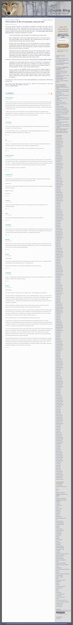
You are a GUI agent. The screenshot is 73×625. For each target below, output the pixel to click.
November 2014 (59, 290)
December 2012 (59, 325)
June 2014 (58, 297)
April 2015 (58, 282)
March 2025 (58, 155)
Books (57, 496)
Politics (57, 570)
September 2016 (59, 256)
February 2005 (59, 471)
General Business (60, 530)
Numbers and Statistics (61, 563)
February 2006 (59, 452)
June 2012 (58, 335)
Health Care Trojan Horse (61, 107)
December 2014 (59, 288)
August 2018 (58, 220)
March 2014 (58, 302)
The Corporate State (60, 594)
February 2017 (59, 248)
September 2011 (59, 349)
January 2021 (59, 180)
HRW (9, 83)
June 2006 (58, 446)
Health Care (58, 535)
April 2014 (58, 301)
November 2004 (59, 476)
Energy (57, 515)
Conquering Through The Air (62, 58)
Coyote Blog (60, 10)
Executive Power (59, 521)
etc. (57, 519)
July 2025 (58, 149)
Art (56, 491)
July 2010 (58, 370)
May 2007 (58, 429)
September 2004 (59, 479)
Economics (58, 511)
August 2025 (58, 147)
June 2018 (58, 223)
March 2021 (58, 177)
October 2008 (59, 403)
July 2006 (58, 445)
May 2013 (58, 318)
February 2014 (59, 304)
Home (6, 16)
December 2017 (59, 232)
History (57, 536)
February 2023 (59, 160)
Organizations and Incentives (62, 564)
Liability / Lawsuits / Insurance (62, 553)
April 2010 (58, 375)
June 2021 (58, 172)
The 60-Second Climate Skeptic (62, 124)
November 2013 (59, 308)
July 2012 (58, 333)
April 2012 (58, 338)
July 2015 (58, 277)
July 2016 (58, 259)
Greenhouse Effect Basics (61, 71)
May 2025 (58, 152)
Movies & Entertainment (61, 559)
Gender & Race (59, 529)
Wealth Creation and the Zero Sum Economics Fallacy (62, 129)
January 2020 (59, 194)
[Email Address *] (63, 40)
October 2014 (59, 291)
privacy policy (60, 51)
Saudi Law (26, 84)
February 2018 (59, 229)
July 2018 (58, 221)
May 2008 (58, 411)
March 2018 (58, 228)
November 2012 (59, 327)
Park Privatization (27, 16)
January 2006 (59, 454)
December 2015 (59, 270)
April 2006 (58, 449)
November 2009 (59, 383)
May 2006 (58, 448)
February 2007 (59, 434)
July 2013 (58, 314)
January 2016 (59, 268)
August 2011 (58, 350)
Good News (58, 532)
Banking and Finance (60, 492)
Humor (57, 541)
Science (58, 584)
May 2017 (58, 243)
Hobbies (58, 538)
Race (57, 578)
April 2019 (58, 208)
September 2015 (59, 274)
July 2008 (58, 407)
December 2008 (59, 400)
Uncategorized (59, 604)
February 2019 (59, 211)
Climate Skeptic (13, 16)
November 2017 (59, 234)
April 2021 (58, 175)
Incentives (58, 544)
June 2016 (58, 260)
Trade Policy (58, 595)
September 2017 (59, 237)
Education (58, 513)
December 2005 (59, 455)
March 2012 (58, 339)
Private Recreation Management (63, 573)
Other (57, 566)
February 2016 (59, 266)
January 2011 (59, 361)
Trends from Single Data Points (62, 601)
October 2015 (59, 273)
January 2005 (59, 473)
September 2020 (59, 184)
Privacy (57, 572)
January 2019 (59, 212)
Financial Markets (60, 522)
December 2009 (59, 381)
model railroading (59, 558)
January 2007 (59, 435)
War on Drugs (59, 606)
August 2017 (58, 239)
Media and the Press (60, 555)
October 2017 (59, 235)
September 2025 (59, 146)
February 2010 (59, 378)
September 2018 (59, 218)
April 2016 (58, 263)
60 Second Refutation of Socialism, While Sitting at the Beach (62, 87)
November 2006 (59, 438)
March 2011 (58, 358)
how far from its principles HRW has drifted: (41, 59)
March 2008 (58, 414)
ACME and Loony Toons (61, 486)
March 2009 (58, 395)
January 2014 (59, 305)
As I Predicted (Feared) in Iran (62, 60)
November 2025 (59, 142)
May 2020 (58, 187)
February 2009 (59, 397)
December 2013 (59, 307)
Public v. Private (59, 577)
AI (56, 488)
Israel (24, 83)
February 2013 (59, 322)
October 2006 (59, 440)
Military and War (59, 556)
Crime (57, 507)
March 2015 (58, 283)
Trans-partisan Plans (60, 597)
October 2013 (59, 310)
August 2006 (58, 443)
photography (58, 567)
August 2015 (58, 276)
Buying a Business (60, 93)
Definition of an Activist (61, 102)
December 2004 (59, 474)
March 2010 (58, 376)
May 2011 (58, 355)
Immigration (58, 542)
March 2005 (58, 469)
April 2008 (58, 412)
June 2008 (58, 409)
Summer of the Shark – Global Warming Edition (62, 76)
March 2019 (58, 209)
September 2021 (59, 167)
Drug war (58, 510)
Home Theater (59, 539)
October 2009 (59, 384)
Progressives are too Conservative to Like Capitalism (62, 117)
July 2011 (58, 352)
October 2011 (59, 347)
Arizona (57, 489)
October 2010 (59, 366)
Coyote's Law (59, 505)
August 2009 (58, 387)
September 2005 (59, 460)
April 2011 (58, 356)
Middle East (34, 83)
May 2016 (58, 262)
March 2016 (58, 265)
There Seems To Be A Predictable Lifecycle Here (24, 22)
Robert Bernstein (42, 83)
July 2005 (58, 463)
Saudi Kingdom (19, 84)
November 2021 (59, 164)
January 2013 (59, 324)
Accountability (59, 485)
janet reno (28, 83)
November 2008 (59, 401)
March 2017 (58, 246)
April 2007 (58, 431)
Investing (58, 550)
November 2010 (59, 364)
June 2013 (58, 316)
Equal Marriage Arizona (61, 518)
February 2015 (59, 285)
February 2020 (59, 192)
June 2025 (58, 150)
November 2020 (59, 181)
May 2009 (58, 392)
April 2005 (58, 468)
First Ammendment (60, 524)
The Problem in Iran (60, 61)
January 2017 (59, 249)
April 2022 (58, 161)
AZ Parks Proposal (37, 16)
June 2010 (58, 372)
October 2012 (59, 328)
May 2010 (58, 373)
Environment (58, 516)
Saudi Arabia (12, 84)
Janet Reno (33, 79)
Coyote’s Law (59, 100)
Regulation (58, 581)
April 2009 (58, 393)
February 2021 (59, 178)
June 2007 (58, 428)
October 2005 (59, 459)
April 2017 (58, 245)
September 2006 (59, 442)
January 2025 (59, 158)
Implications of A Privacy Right (62, 111)
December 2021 (59, 163)
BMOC (20, 16)
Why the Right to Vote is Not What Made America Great (62, 132)
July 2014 (58, 296)
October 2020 (59, 183)
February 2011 (59, 359)
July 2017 (58, 240)
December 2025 (59, 141)
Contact (46, 16)
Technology (58, 592)
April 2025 (58, 153)
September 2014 (59, 293)
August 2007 (58, 424)
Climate (57, 502)
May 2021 (58, 173)
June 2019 (58, 204)
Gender (57, 527)
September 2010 (59, 367)
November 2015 (59, 271)
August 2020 (58, 186)
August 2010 (58, 369)
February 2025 (59, 156)
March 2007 (58, 432)
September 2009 (59, 386)
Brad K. (7, 254)
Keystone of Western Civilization (13, 19)
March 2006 (58, 451)
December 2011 (59, 344)
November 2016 (59, 252)
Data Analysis (59, 508)
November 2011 (59, 345)
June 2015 (58, 279)
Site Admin (58, 618)
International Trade (60, 549)
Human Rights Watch (17, 83)
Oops (57, 57)
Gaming (57, 525)
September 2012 (59, 330)
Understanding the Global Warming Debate (61, 78)
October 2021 (59, 166)
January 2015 (59, 287)
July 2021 (58, 170)
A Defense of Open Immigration (62, 89)
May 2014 (58, 299)
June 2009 (58, 390)
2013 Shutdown (59, 483)
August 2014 (58, 294)
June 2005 (58, 465)
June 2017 (58, 242)
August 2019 (58, 201)
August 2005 (58, 462)
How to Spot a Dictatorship (61, 109)
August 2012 (58, 332)
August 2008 (58, 406)
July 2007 (58, 426)
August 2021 (58, 169)
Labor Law (58, 552)
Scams (57, 583)
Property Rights (59, 575)
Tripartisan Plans (59, 603)
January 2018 (59, 231)
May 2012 (58, 336)
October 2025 (59, 144)
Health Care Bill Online (47, 19)
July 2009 (58, 389)
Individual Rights (14, 86)
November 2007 (59, 420)
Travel (57, 598)
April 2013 (58, 319)
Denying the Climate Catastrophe (60, 69)
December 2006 (59, 437)
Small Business (59, 587)
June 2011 (58, 353)
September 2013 (59, 311)
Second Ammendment (60, 586)
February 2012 (59, 341)
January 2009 (59, 398)
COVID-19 (58, 504)
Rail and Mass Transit (60, 580)
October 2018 (59, 217)
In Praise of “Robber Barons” (62, 112)
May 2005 (58, 466)
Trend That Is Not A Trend (61, 600)
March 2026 (58, 136)
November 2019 (59, 197)
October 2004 (59, 477)
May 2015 (58, 280)
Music (57, 561)
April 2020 (58, 189)
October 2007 (59, 421)
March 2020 (58, 191)
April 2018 (58, 226)
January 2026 (59, 139)
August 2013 (58, 313)
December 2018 (59, 214)
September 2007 (59, 423)
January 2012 (59, 342)
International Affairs (60, 547)
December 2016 (59, 251)
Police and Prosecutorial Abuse (62, 569)
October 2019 (59, 198)
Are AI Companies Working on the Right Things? (62, 64)
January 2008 (59, 417)
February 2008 (59, 415)
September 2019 (59, 200)
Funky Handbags (59, 106)
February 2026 (59, 138)
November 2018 (59, 215)
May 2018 (58, 225)
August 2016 (58, 257)
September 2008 (59, 404)
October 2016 (59, 254)
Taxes (57, 590)
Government (58, 533)
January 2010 (59, 380)
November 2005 (59, 457)
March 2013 (58, 321)
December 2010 (59, 362)
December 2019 (59, 195)
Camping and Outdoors (61, 498)
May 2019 (58, 206)
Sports (57, 589)
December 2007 (59, 418)
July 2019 (58, 203)
